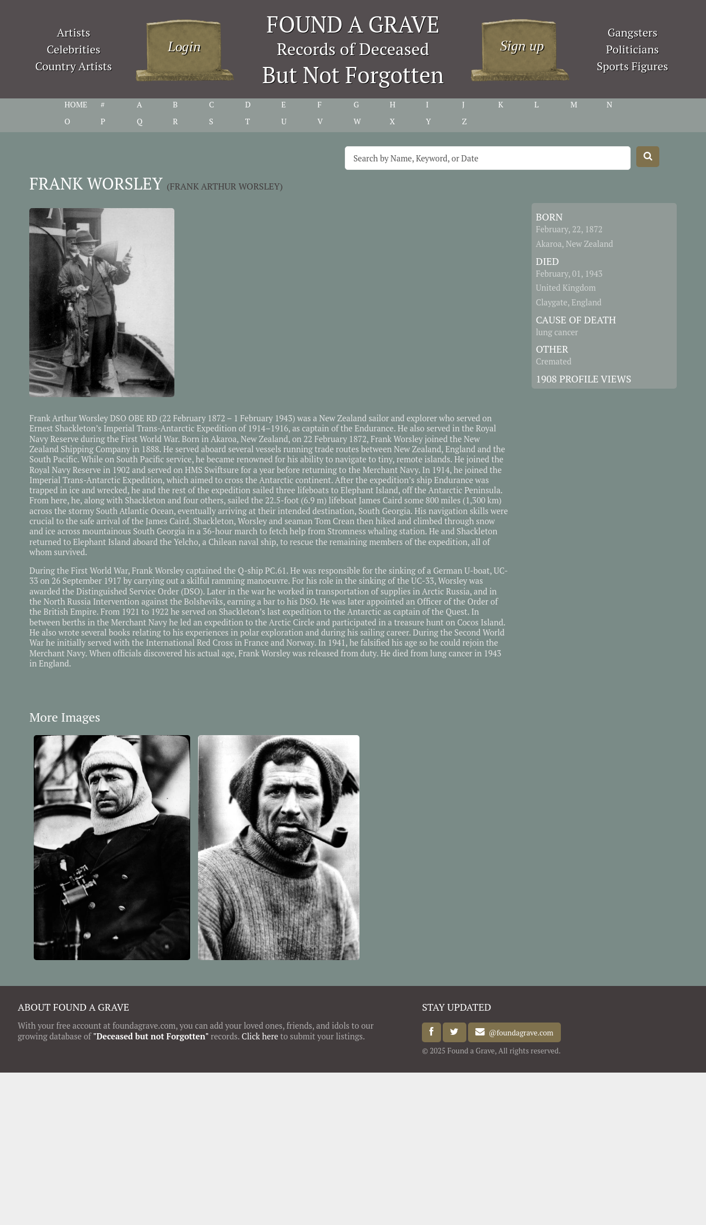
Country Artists (73, 66)
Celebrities (73, 49)
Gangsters (633, 32)
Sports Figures (632, 66)
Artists (74, 32)
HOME (75, 105)
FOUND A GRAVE (353, 24)
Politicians (632, 49)
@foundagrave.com (519, 1032)
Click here (259, 1036)
